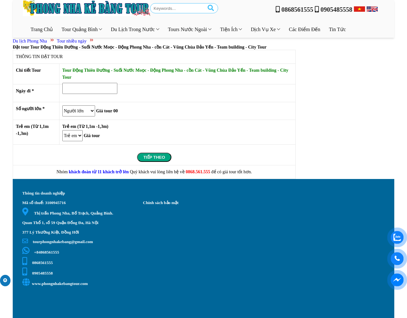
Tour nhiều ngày (71, 41)
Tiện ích (231, 29)
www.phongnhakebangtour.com (55, 283)
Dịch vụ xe (265, 29)
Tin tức (337, 29)
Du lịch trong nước (135, 29)
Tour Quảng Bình (82, 29)
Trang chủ (42, 29)
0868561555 (37, 262)
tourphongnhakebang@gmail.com (57, 241)
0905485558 (37, 273)
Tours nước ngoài (189, 29)
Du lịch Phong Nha (30, 41)
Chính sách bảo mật (161, 202)
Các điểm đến (304, 29)
